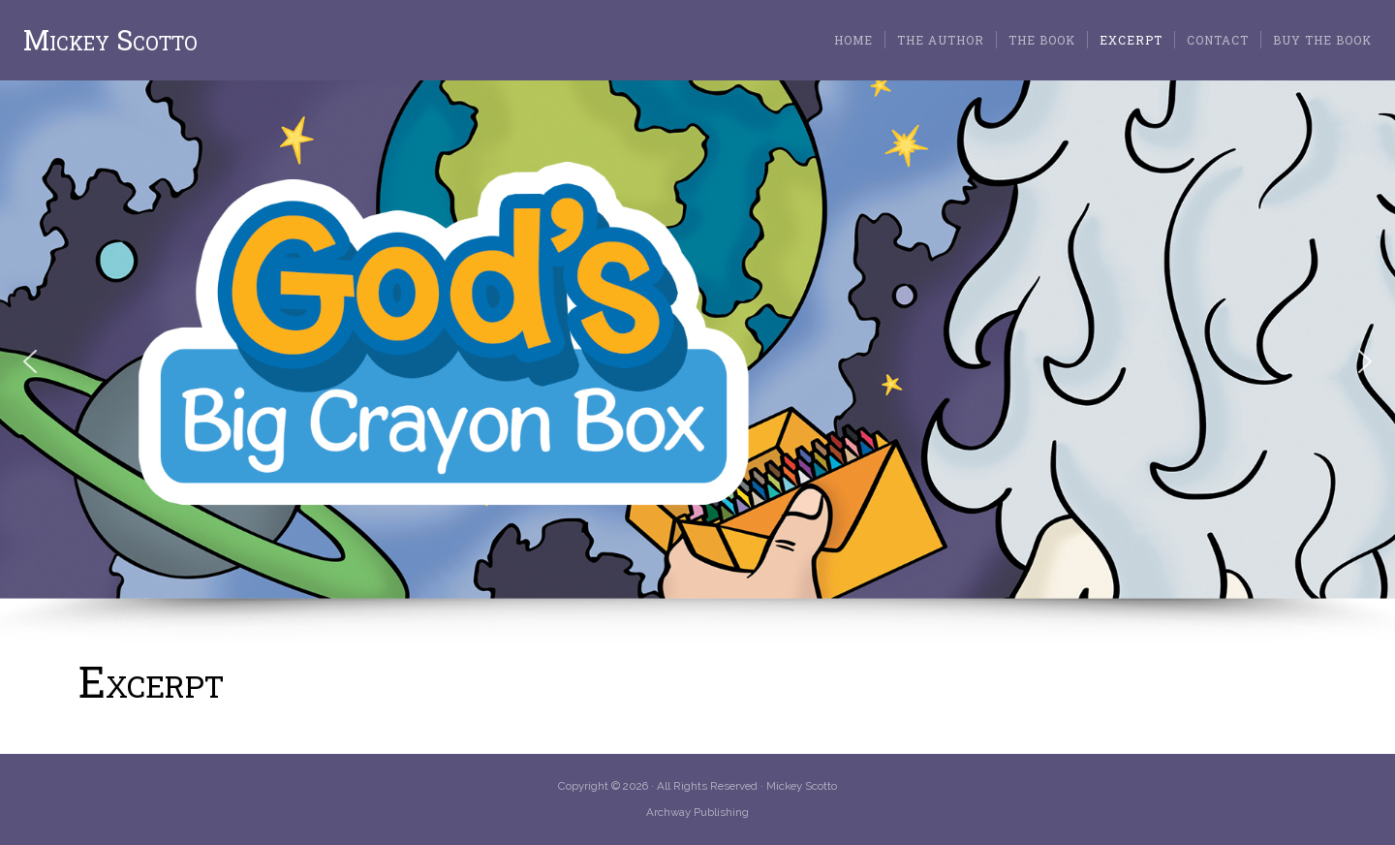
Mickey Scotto (110, 40)
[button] (30, 361)
